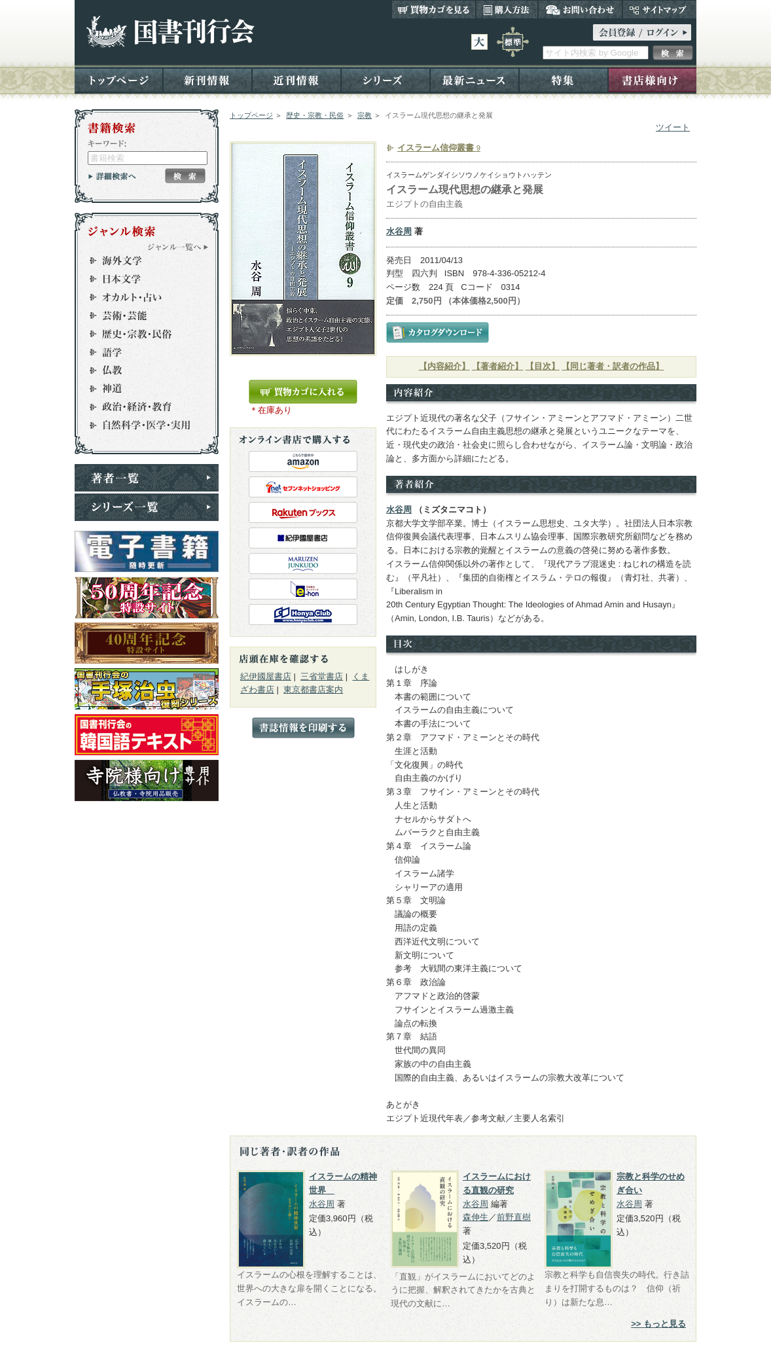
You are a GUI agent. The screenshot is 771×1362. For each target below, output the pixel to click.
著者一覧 (147, 478)
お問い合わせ (580, 9)
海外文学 (141, 260)
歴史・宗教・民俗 (315, 115)
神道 (141, 389)
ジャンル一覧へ (178, 246)
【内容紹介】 (444, 366)
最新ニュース (474, 79)
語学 (141, 352)
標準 (512, 42)
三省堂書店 (321, 676)
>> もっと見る (658, 1324)
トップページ (119, 79)
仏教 (141, 370)
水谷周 (399, 231)
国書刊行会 (170, 31)
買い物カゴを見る (434, 9)
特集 (563, 79)
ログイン (642, 32)
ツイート (673, 127)
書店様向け (652, 79)
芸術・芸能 (141, 315)
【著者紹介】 (497, 366)
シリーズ (385, 79)
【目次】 (543, 366)
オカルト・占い (141, 297)
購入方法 (507, 9)
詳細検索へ (112, 176)
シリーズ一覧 (147, 507)
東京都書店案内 (313, 689)
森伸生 (475, 1217)
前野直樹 (514, 1217)
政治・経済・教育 (141, 407)
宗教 (364, 115)
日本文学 (141, 279)
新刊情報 (207, 79)
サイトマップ (659, 9)
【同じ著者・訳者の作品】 (613, 366)
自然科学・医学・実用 (141, 425)
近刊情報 (296, 79)
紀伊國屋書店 (265, 676)
